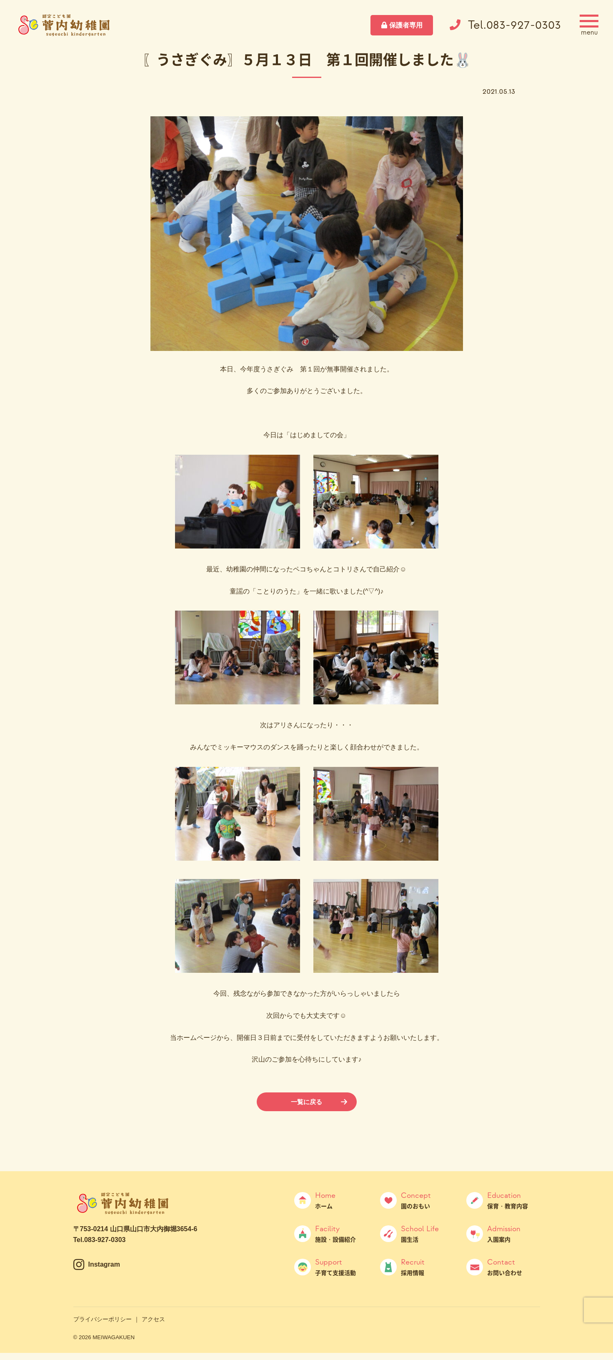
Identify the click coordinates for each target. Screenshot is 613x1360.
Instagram (104, 1264)
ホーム (341, 1200)
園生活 (427, 1234)
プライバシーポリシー (102, 1319)
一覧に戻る (306, 1101)
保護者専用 (406, 25)
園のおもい (427, 1200)
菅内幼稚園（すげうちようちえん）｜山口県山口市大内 (65, 25)
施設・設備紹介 (341, 1234)
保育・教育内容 (513, 1200)
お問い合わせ (513, 1267)
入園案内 (513, 1234)
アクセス (153, 1319)
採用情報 (427, 1267)
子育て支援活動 (341, 1267)
